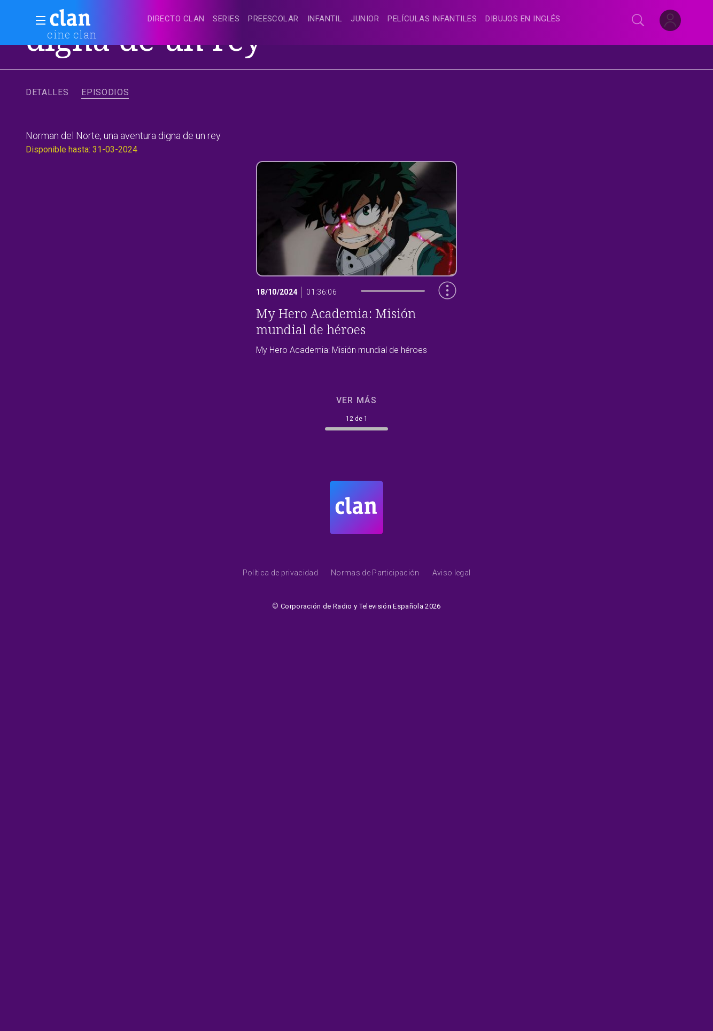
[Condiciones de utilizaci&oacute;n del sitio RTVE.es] (451, 575)
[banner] (96, 19)
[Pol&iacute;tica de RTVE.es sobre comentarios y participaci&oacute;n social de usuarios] (375, 575)
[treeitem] (176, 19)
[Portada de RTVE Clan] (356, 507)
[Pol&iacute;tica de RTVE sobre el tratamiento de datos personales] (280, 575)
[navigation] (368, 19)
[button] (37, 20)
